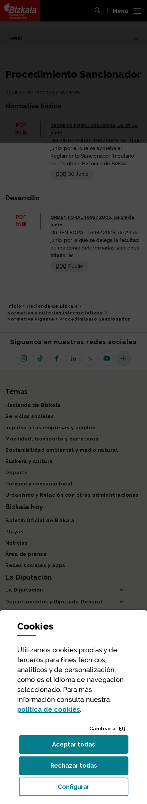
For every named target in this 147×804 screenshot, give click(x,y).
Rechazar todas (78, 767)
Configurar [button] (93, 788)
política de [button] (48, 709)
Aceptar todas (79, 746)
